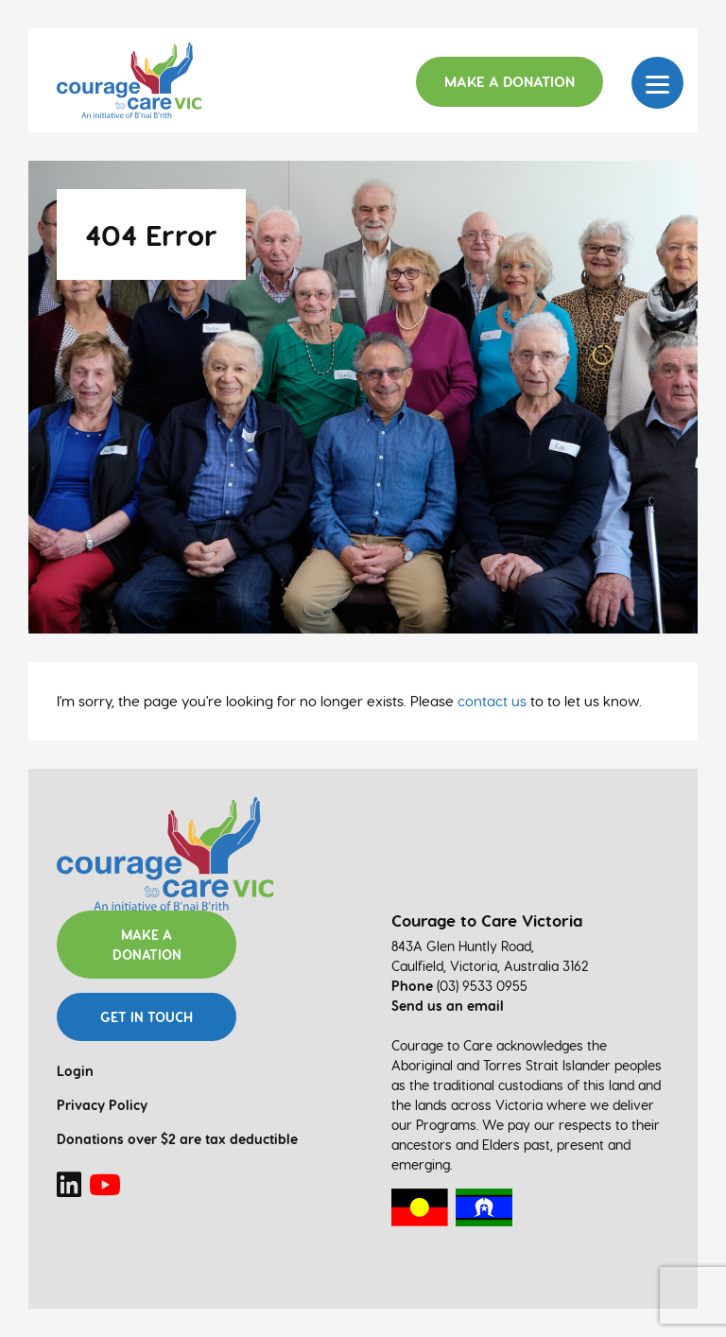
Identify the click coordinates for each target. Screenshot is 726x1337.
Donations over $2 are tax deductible (177, 1139)
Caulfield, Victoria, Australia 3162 (490, 966)
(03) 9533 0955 (482, 986)
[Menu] (657, 83)
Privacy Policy (102, 1105)
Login (75, 1071)
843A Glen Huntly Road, (462, 946)
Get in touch (146, 1017)
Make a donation (147, 945)
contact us (492, 700)
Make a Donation (509, 81)
